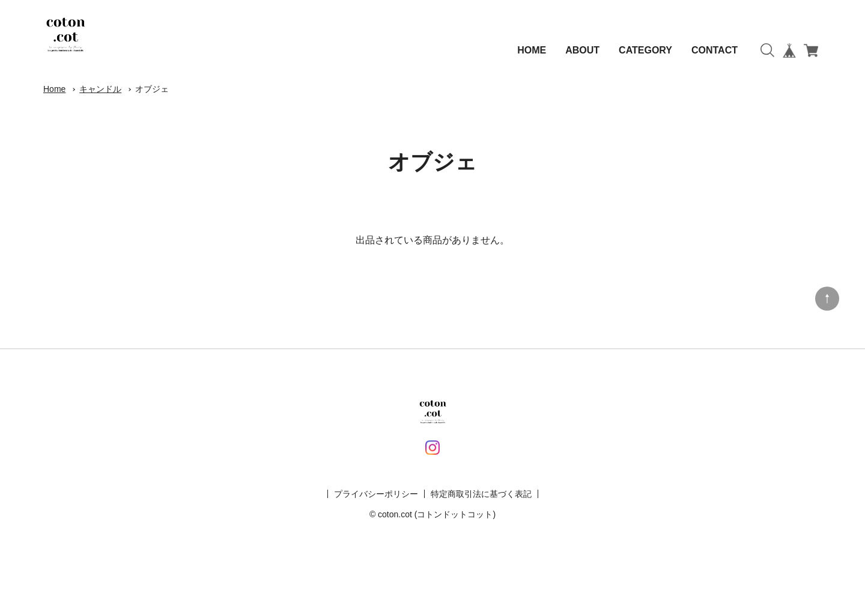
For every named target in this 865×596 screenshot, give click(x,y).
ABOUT (582, 50)
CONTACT (714, 50)
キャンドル (100, 89)
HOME (531, 50)
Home (54, 89)
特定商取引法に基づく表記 (481, 494)
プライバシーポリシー (376, 494)
